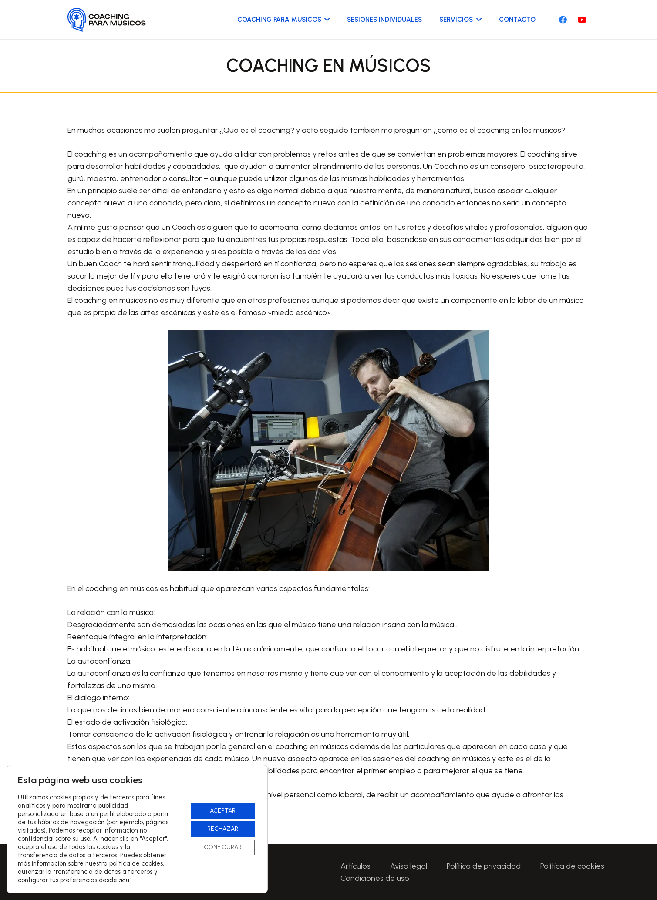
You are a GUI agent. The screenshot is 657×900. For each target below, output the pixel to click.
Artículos (355, 866)
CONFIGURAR (223, 847)
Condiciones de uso (374, 878)
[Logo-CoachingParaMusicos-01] (107, 20)
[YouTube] (582, 19)
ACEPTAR (223, 810)
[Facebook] (563, 19)
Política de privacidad (484, 866)
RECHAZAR (222, 829)
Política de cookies (572, 866)
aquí (125, 880)
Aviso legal (408, 866)
